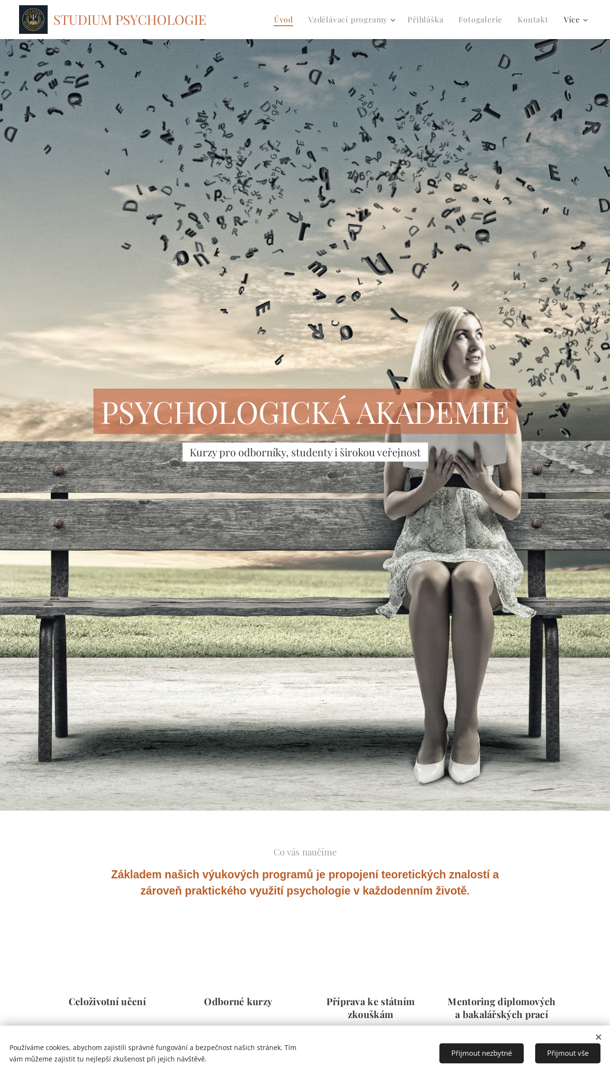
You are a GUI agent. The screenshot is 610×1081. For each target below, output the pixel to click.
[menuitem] (286, 19)
